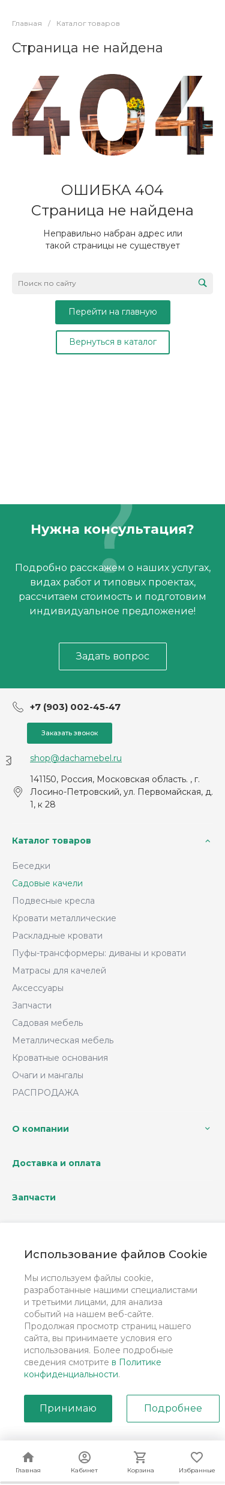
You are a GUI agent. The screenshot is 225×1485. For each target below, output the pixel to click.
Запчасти (32, 1005)
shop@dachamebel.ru (76, 758)
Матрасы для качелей (59, 970)
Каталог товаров (51, 840)
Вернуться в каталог (113, 341)
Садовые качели (47, 883)
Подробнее (173, 1408)
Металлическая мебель (62, 1040)
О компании (40, 1128)
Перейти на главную (112, 311)
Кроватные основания (60, 1057)
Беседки (31, 865)
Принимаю (68, 1408)
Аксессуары (38, 988)
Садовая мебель (47, 1022)
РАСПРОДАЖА (45, 1092)
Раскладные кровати (57, 935)
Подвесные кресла (53, 900)
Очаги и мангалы (47, 1075)
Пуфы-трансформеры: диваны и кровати (99, 953)
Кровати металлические (64, 918)
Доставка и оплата (56, 1163)
